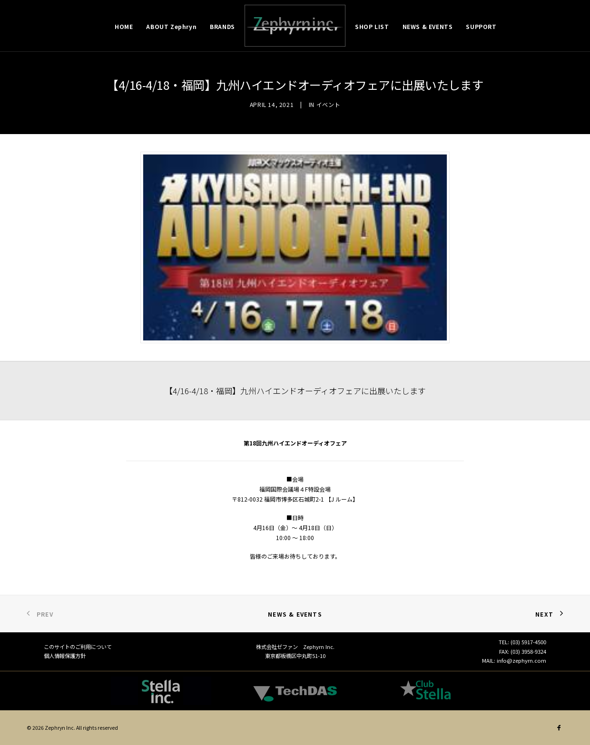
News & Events (295, 614)
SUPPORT (481, 26)
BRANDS (222, 26)
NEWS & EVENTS (428, 26)
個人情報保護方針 (65, 655)
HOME (124, 26)
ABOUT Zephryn (171, 26)
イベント (328, 104)
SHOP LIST (372, 26)
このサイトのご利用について (78, 646)
